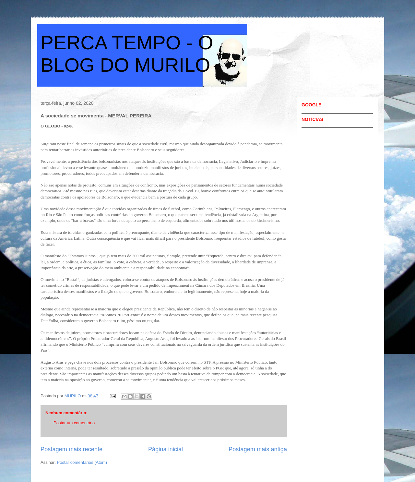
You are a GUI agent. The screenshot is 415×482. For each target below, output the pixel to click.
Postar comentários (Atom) (82, 462)
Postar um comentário (74, 422)
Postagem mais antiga (258, 449)
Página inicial (165, 449)
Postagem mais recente (71, 449)
